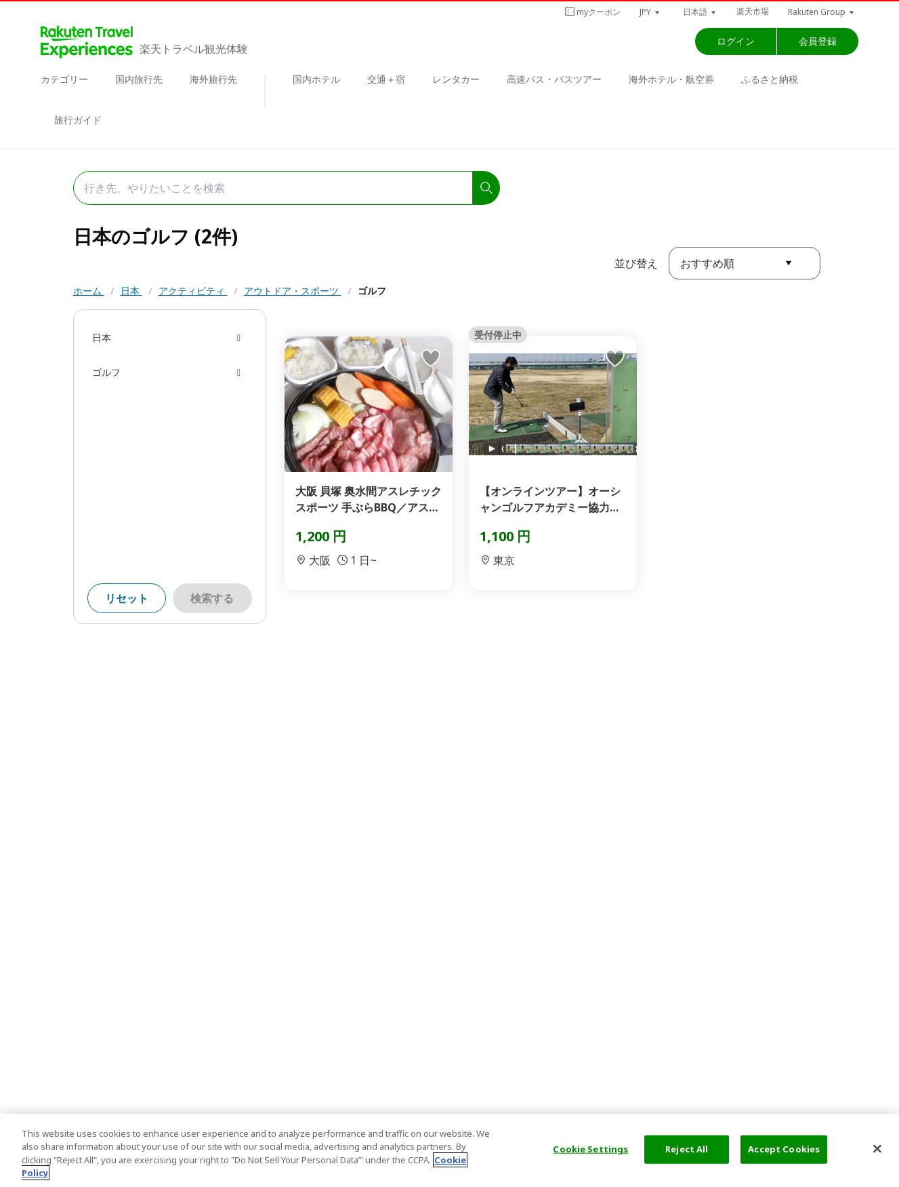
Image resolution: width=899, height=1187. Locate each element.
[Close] (877, 1148)
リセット (126, 598)
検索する (212, 598)
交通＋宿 (386, 79)
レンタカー (456, 79)
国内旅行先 (139, 79)
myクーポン (592, 12)
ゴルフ (372, 290)
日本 (131, 290)
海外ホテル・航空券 (671, 79)
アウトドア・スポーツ (292, 290)
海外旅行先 (213, 79)
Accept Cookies (784, 1149)
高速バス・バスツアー (554, 79)
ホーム (88, 290)
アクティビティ (193, 290)
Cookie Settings (590, 1149)
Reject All (686, 1149)
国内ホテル (316, 79)
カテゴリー (64, 79)
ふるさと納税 (769, 79)
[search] (486, 188)
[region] (449, 1150)
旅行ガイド (78, 119)
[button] (650, 11)
